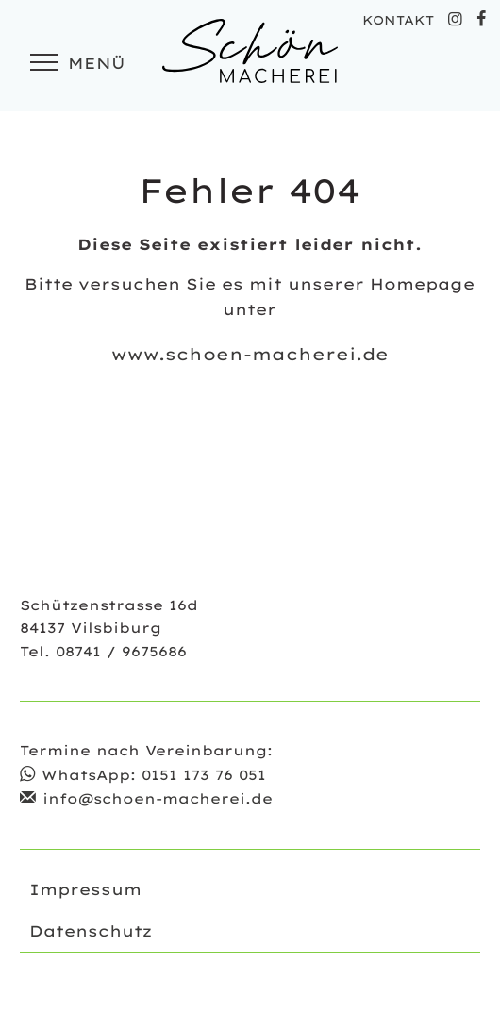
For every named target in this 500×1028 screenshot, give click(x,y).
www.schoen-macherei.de (250, 353)
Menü (75, 63)
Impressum (85, 889)
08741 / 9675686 (121, 651)
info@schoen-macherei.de (157, 798)
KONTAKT (398, 19)
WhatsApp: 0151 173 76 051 (154, 775)
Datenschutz (90, 930)
